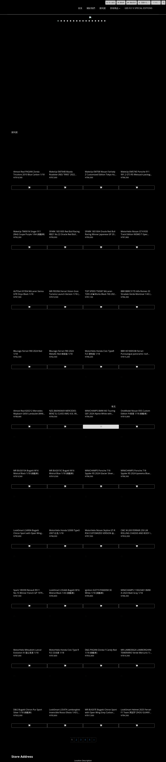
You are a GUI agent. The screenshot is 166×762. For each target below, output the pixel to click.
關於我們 (91, 8)
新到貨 (102, 8)
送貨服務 (14, 739)
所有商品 (115, 8)
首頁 (80, 8)
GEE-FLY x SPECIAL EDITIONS (138, 8)
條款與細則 (15, 732)
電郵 (154, 732)
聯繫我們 (14, 743)
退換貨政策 (15, 736)
